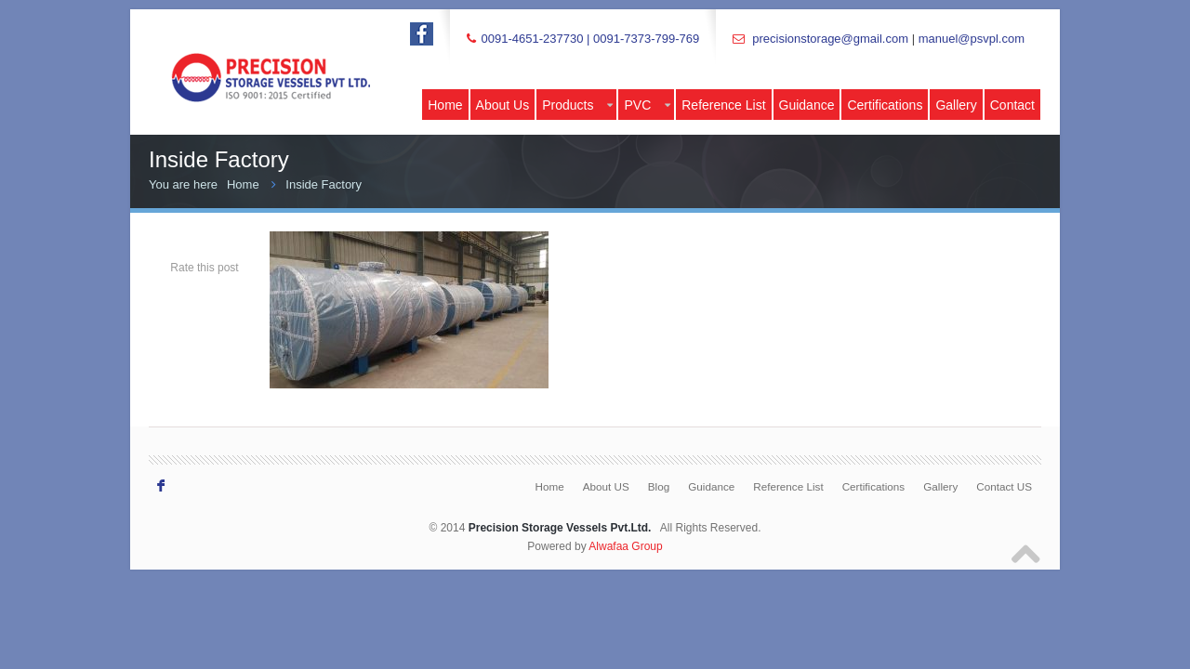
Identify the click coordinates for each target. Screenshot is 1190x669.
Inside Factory (323, 184)
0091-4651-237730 (532, 39)
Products (577, 105)
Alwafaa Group (625, 546)
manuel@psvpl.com (972, 39)
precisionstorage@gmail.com (830, 39)
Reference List (723, 105)
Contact (1012, 105)
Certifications (884, 105)
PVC (647, 105)
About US (606, 486)
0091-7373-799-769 (646, 39)
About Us (503, 105)
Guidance (807, 105)
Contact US (1004, 486)
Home (445, 105)
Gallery (955, 105)
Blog (658, 486)
